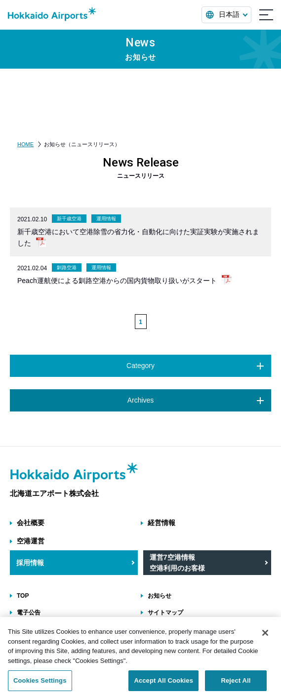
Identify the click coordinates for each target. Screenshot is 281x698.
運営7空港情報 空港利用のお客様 (177, 562)
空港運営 (30, 541)
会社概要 (30, 523)
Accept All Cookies (163, 685)
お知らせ (159, 595)
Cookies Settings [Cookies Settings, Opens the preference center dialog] (40, 685)
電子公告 (28, 612)
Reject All (235, 685)
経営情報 (161, 523)
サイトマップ (165, 612)
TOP (23, 595)
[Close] (265, 638)
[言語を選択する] (226, 14)
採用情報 (30, 563)
